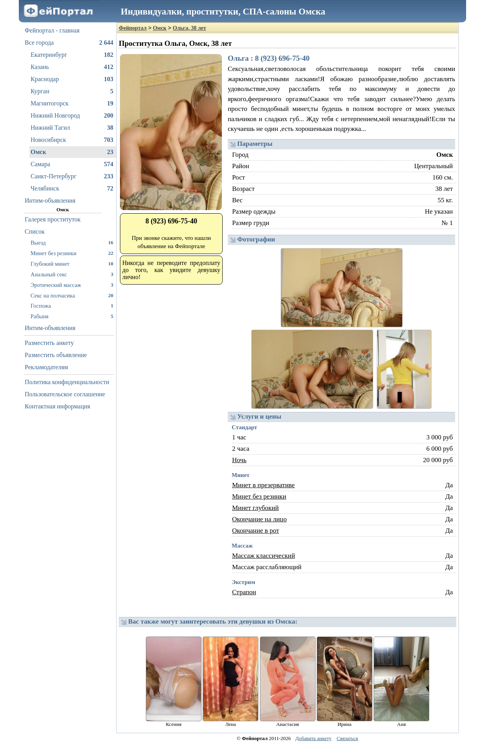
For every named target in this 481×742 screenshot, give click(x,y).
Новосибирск (72, 140)
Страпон (244, 592)
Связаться (347, 738)
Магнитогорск (72, 103)
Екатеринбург (72, 55)
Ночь (239, 460)
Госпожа (72, 305)
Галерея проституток (53, 219)
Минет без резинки (72, 253)
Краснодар (72, 79)
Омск (72, 152)
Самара (72, 164)
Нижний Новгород (72, 116)
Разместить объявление (56, 355)
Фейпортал (133, 28)
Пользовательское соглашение (65, 394)
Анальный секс (72, 274)
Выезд (72, 242)
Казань (72, 67)
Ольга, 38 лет (189, 28)
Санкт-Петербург (72, 176)
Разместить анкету (49, 342)
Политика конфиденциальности (67, 382)
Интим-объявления (50, 200)
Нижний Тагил (72, 128)
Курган (72, 91)
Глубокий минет (72, 263)
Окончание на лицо (259, 519)
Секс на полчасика (72, 295)
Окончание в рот (255, 530)
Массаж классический (263, 555)
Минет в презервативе (263, 485)
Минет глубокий (255, 508)
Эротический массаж (72, 284)
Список (35, 231)
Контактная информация (57, 406)
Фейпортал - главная (52, 30)
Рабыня (72, 316)
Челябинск (72, 188)
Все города (69, 43)
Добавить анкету (313, 738)
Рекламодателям (46, 367)
